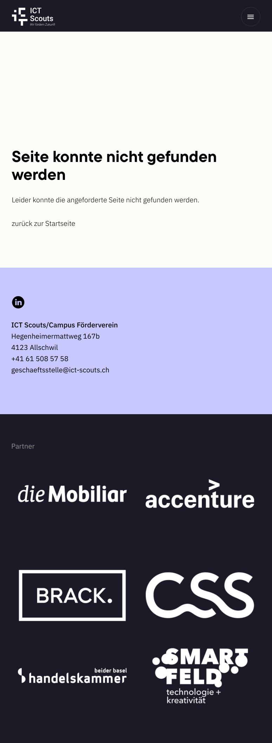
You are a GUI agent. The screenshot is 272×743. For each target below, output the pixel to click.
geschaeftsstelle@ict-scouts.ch (60, 369)
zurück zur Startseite (43, 223)
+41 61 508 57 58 (39, 358)
